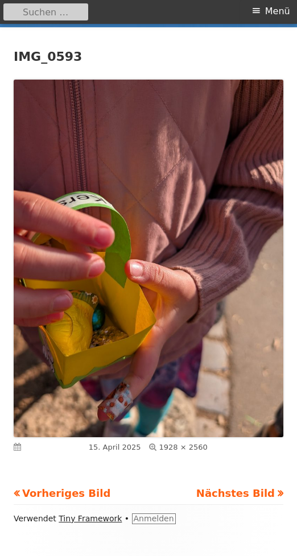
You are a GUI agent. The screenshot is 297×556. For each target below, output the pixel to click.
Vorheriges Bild (66, 493)
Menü (277, 11)
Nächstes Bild (235, 493)
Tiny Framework (90, 518)
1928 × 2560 (183, 447)
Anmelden (154, 518)
